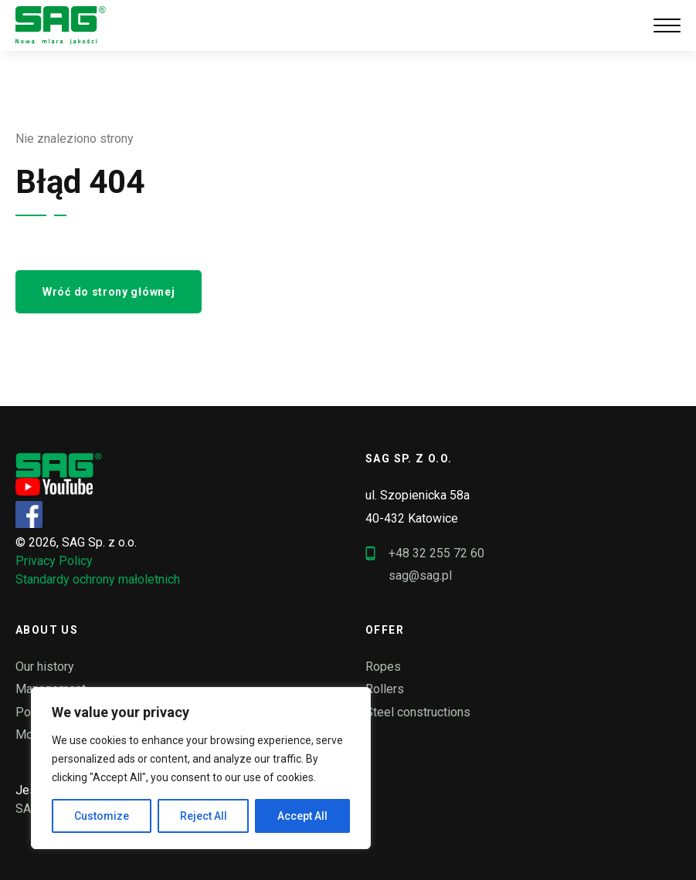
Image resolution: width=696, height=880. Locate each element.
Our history (44, 666)
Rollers (384, 689)
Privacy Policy (54, 560)
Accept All (302, 816)
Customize (101, 816)
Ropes (383, 666)
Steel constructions (417, 712)
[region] (201, 768)
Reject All (203, 816)
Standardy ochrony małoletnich (97, 579)
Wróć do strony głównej (108, 292)
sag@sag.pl (420, 575)
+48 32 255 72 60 (424, 553)
